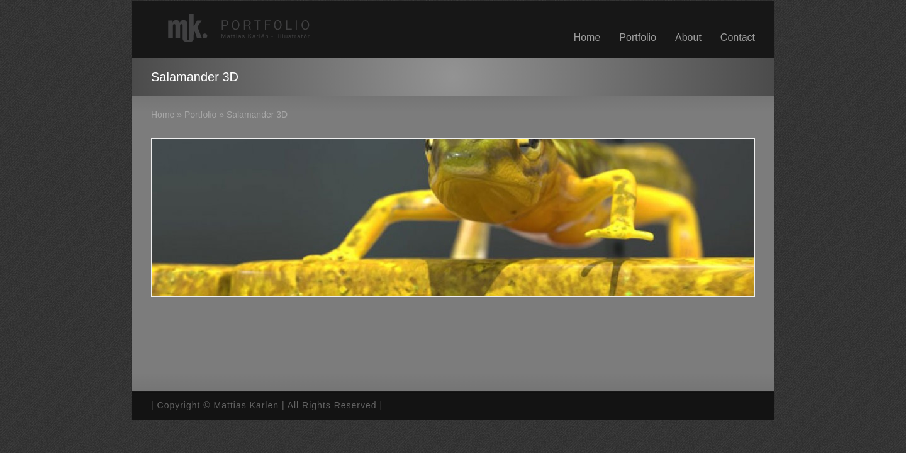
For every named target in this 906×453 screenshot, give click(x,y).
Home (587, 37)
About (688, 37)
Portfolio (637, 37)
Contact (737, 37)
